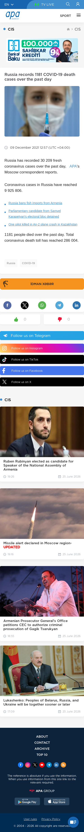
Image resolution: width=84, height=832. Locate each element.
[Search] (68, 4)
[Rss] (63, 765)
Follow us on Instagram (22, 348)
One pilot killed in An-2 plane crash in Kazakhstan (43, 224)
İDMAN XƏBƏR (27, 283)
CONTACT (42, 742)
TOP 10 (42, 755)
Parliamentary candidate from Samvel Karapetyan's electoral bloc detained (35, 213)
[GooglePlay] (27, 802)
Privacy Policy (50, 819)
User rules (30, 819)
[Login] (78, 4)
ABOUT (42, 736)
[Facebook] (20, 765)
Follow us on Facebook (22, 370)
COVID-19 (28, 263)
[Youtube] (42, 765)
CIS (78, 29)
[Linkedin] (56, 765)
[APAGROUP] (42, 791)
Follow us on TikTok (20, 359)
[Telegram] (49, 765)
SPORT (65, 16)
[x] (35, 765)
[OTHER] (77, 15)
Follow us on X (16, 382)
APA (73, 166)
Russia (11, 263)
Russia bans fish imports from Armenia (35, 203)
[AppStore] (56, 802)
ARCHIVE (42, 748)
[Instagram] (27, 765)
